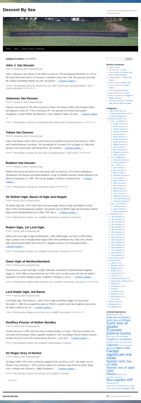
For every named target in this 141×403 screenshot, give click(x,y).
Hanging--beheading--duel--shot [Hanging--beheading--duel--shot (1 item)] (116, 342)
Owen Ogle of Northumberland (28, 261)
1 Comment (66, 343)
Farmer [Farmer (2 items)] (125, 336)
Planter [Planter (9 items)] (111, 374)
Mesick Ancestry (119, 181)
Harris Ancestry (118, 137)
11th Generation (116, 235)
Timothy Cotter (125, 83)
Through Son (65, 217)
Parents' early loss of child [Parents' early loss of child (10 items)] (119, 362)
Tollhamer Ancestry (120, 196)
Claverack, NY (41, 86)
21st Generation (116, 255)
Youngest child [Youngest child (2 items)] (128, 388)
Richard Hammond (121, 90)
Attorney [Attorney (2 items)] (110, 314)
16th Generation (19, 282)
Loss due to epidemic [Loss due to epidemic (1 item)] (125, 345)
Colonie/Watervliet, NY (119, 278)
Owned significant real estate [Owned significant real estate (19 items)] (119, 354)
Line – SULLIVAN (117, 204)
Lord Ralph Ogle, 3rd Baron (25, 291)
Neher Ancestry (118, 183)
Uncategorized (114, 307)
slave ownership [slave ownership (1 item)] (130, 386)
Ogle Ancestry (53, 217)
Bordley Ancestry (119, 124)
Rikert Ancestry (118, 186)
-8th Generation (19, 122)
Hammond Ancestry (120, 160)
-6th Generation (116, 222)
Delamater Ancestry (45, 122)
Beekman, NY (116, 268)
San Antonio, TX (117, 296)
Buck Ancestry (118, 173)
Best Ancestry (118, 168)
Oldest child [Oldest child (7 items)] (122, 348)
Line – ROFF (115, 165)
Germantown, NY (117, 286)
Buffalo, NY (115, 271)
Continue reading (67, 81)
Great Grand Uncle (115, 258)
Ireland (113, 289)
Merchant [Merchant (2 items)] (110, 348)
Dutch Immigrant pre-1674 (120, 114)
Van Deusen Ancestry (77, 86)
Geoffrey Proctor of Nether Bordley (31, 322)
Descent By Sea (19, 9)
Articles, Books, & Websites (33, 49)
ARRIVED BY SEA (116, 111)
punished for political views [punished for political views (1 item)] (115, 377)
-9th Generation (19, 153)
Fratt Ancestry (118, 178)
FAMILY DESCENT (41, 282)
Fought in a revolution (14, 88)
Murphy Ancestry (119, 144)
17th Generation (19, 251)
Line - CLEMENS (40, 217)
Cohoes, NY (115, 276)
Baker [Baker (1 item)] (116, 314)
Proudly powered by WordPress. (120, 396)
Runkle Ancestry (119, 191)
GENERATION (114, 214)
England (30, 217)
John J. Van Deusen (20, 65)
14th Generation (116, 242)
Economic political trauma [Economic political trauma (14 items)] (118, 331)
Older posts (11, 380)
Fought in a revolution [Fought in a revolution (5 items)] (119, 339)
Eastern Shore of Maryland (120, 281)
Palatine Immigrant (117, 116)
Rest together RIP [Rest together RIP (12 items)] (119, 380)
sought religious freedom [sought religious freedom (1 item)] (114, 388)
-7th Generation (19, 86)
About (16, 49)
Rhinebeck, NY (116, 294)
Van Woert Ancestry (120, 201)
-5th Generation (116, 219)
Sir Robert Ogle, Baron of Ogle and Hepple (36, 196)
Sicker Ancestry (118, 193)
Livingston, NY (116, 291)
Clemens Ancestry (119, 132)
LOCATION (113, 260)
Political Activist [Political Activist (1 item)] (122, 374)
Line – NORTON (117, 157)
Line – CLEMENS (117, 121)
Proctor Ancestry (54, 343)
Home (8, 49)
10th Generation (19, 187)
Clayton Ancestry (119, 129)
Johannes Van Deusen (22, 98)
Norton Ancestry (119, 162)
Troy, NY (114, 299)
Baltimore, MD (116, 266)
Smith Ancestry (118, 155)
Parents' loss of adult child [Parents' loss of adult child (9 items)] (120, 369)
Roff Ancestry (118, 188)
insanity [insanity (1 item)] (129, 342)
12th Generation (116, 237)
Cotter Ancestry (118, 209)
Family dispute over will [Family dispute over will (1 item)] (113, 336)
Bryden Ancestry (119, 126)
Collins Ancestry (119, 206)
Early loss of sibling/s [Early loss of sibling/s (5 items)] (118, 320)
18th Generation (19, 217)
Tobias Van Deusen (19, 132)
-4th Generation (116, 217)
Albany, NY (30, 86)
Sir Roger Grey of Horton (24, 353)
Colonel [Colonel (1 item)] (120, 314)
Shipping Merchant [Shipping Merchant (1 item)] (112, 383)
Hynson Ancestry (119, 139)
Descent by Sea (36, 69)
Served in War (63, 86)
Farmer (75, 153)
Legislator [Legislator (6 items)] (112, 344)
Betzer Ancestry (118, 170)
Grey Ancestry (39, 312)
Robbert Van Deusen (20, 162)
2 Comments (76, 217)
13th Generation (116, 240)
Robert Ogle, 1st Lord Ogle (25, 227)
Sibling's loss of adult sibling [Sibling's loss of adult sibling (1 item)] (115, 386)
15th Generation (19, 312)
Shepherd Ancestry (119, 152)
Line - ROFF (52, 86)
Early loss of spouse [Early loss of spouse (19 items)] (117, 325)
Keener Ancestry (119, 142)
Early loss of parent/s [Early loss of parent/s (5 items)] (118, 317)
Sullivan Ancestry (119, 211)
